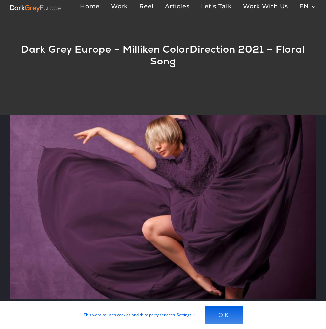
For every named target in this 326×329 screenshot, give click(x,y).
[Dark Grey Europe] (35, 7)
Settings (186, 314)
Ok (224, 315)
